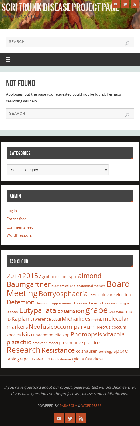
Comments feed (20, 227)
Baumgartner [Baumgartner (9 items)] (29, 284)
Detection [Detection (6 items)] (21, 302)
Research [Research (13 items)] (24, 349)
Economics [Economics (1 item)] (110, 303)
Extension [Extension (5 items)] (71, 311)
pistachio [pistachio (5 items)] (19, 342)
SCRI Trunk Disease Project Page (60, 7)
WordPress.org (19, 235)
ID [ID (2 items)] (9, 319)
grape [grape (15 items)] (96, 310)
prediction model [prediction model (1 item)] (45, 343)
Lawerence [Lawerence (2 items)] (40, 319)
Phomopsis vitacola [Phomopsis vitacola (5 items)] (98, 334)
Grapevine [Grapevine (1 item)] (116, 312)
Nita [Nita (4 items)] (27, 334)
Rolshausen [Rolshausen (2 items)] (86, 351)
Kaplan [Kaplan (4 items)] (20, 318)
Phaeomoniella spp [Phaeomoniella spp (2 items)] (51, 335)
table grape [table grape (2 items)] (18, 359)
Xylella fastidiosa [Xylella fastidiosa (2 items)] (88, 359)
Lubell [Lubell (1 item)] (56, 320)
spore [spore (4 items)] (120, 350)
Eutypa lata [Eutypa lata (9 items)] (37, 310)
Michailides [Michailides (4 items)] (76, 318)
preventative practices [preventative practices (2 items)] (80, 342)
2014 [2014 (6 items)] (14, 275)
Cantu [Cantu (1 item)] (93, 295)
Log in (12, 210)
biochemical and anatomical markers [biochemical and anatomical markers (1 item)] (78, 286)
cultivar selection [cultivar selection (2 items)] (114, 294)
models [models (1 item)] (96, 320)
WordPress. (92, 405)
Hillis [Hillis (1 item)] (128, 312)
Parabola (68, 405)
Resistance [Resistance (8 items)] (58, 350)
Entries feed (17, 218)
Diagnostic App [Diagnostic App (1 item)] (47, 303)
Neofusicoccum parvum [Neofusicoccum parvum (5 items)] (62, 326)
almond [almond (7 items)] (89, 275)
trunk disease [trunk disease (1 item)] (61, 359)
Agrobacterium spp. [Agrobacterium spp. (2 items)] (58, 276)
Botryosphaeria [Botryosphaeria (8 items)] (63, 293)
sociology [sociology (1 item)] (106, 352)
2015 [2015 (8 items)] (30, 275)
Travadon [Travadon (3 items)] (39, 358)
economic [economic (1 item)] (66, 303)
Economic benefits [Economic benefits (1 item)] (87, 303)
